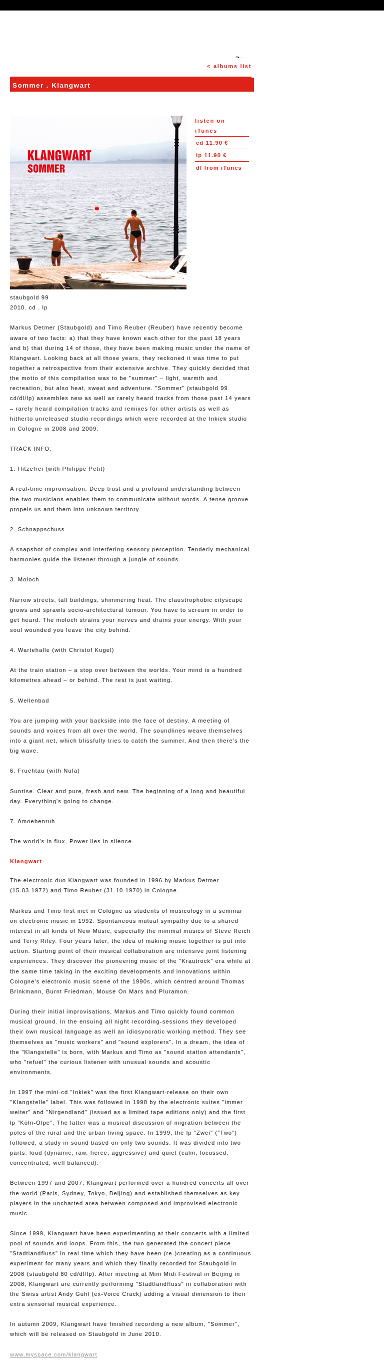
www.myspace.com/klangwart (54, 1354)
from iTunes (219, 168)
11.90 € (212, 143)
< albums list (229, 66)
